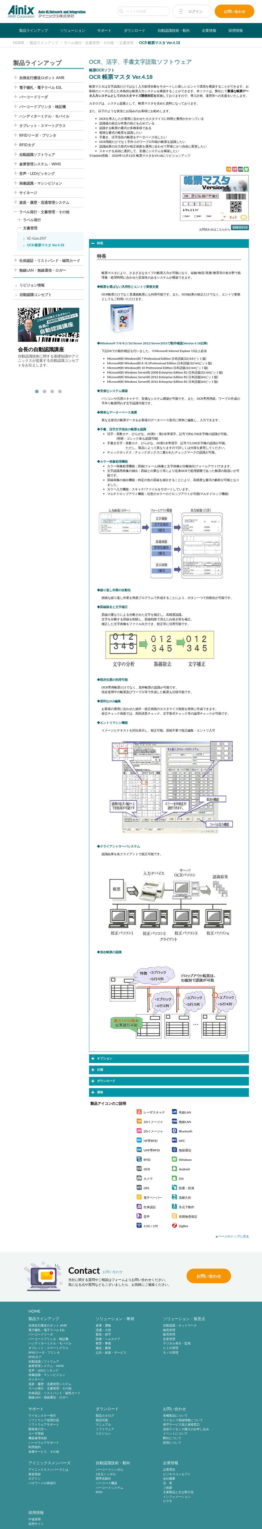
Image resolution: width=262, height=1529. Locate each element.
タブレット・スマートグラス (42, 126)
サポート (104, 30)
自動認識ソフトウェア (37, 154)
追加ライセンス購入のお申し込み (106, 1430)
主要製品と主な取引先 (43, 1484)
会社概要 (34, 1471)
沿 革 (33, 1476)
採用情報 (235, 30)
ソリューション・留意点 (159, 1318)
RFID (196, 1439)
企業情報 (209, 30)
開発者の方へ (202, 1339)
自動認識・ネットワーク (155, 1326)
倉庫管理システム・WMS (40, 164)
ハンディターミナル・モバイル (44, 116)
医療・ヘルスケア (95, 1339)
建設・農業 (91, 1348)
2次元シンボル (203, 1421)
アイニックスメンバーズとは (158, 1416)
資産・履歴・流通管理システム (44, 202)
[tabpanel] (48, 337)
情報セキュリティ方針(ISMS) (169, 1514)
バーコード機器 (203, 1430)
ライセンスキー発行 (207, 1326)
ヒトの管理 (146, 1348)
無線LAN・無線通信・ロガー (42, 270)
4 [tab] (59, 391)
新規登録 (144, 1421)
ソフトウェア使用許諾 (208, 1330)
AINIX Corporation (129, 1522)
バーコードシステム (207, 1434)
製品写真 (34, 1421)
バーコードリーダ (33, 97)
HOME (34, 1311)
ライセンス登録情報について (103, 1421)
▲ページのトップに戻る (232, 1236)
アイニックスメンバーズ (159, 1409)
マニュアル (36, 1425)
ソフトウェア (37, 1430)
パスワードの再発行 (152, 1430)
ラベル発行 (32, 220)
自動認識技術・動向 (174, 30)
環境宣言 (140, 1514)
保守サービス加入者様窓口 (101, 1425)
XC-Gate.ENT (36, 238)
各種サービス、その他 (208, 1362)
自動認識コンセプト (35, 295)
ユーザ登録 (200, 1344)
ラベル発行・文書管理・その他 (44, 212)
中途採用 (89, 1462)
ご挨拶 (33, 1480)
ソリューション (72, 30)
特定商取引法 (121, 1514)
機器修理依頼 (202, 1348)
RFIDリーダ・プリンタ (37, 135)
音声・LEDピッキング (37, 173)
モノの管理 (146, 1353)
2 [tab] (44, 391)
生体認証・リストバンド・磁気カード (49, 260)
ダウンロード (134, 30)
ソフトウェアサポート (208, 1335)
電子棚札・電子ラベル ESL (40, 87)
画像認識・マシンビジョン (40, 183)
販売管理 (144, 1335)
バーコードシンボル (207, 1416)
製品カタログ (37, 1416)
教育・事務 (91, 1344)
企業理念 (34, 1462)
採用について (92, 1443)
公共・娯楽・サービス (98, 1353)
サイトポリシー (65, 1514)
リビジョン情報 (32, 285)
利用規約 (199, 1357)
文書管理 (30, 228)
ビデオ (33, 1493)
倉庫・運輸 (91, 1326)
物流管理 (144, 1330)
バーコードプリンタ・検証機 (42, 107)
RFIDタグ (27, 145)
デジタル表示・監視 (152, 1344)
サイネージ (28, 193)
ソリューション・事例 (102, 1318)
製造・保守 (91, 1335)
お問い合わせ (234, 11)
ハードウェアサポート (208, 1353)
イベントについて (95, 1434)
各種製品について (95, 1416)
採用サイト (91, 1467)
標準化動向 (200, 1425)
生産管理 (144, 1339)
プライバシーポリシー (94, 1514)
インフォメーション (42, 1489)
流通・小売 (91, 1330)
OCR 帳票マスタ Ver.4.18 (45, 245)
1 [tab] (36, 391)
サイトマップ (201, 1514)
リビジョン (36, 1434)
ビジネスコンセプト (42, 1467)
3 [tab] (52, 391)
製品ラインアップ (33, 30)
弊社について (92, 1439)
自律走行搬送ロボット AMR (41, 78)
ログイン (195, 11)
